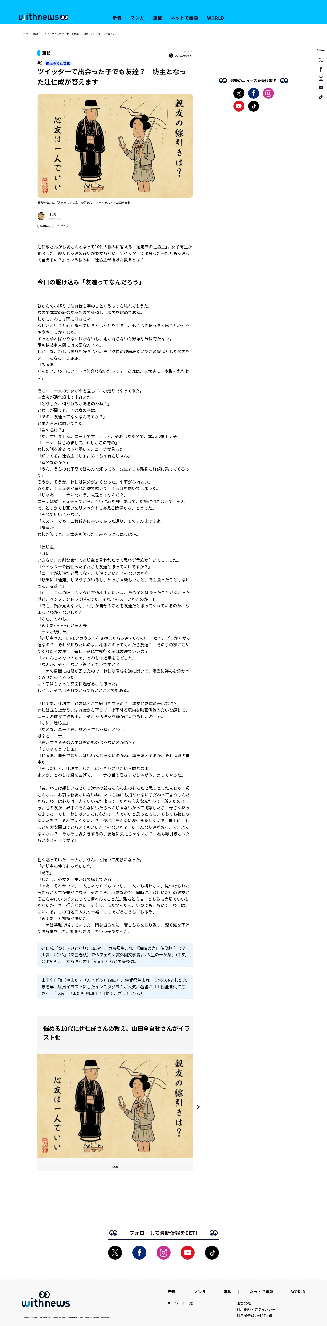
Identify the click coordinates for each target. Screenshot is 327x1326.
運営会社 (244, 1303)
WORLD (215, 18)
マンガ (137, 18)
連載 (157, 18)
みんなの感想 (181, 55)
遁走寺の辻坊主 (58, 63)
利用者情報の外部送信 (254, 1315)
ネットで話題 (184, 18)
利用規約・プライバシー (256, 1309)
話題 (35, 33)
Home (25, 33)
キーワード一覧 (180, 1303)
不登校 (62, 226)
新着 (117, 18)
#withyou (46, 226)
